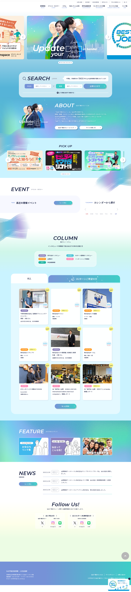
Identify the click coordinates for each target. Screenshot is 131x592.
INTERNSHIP (99, 6)
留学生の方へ (105, 2)
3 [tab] (63, 62)
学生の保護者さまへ (116, 2)
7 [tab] (69, 62)
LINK (124, 6)
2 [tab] (61, 62)
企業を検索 (79, 2)
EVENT (53, 6)
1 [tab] (59, 62)
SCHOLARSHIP (86, 6)
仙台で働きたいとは (97, 582)
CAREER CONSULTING (114, 6)
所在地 (29, 119)
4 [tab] (64, 62)
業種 (60, 119)
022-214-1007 (15, 583)
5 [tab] (66, 62)
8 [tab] (71, 62)
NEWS (42, 6)
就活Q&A (87, 2)
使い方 (125, 2)
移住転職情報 (96, 2)
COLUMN (64, 6)
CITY (74, 6)
